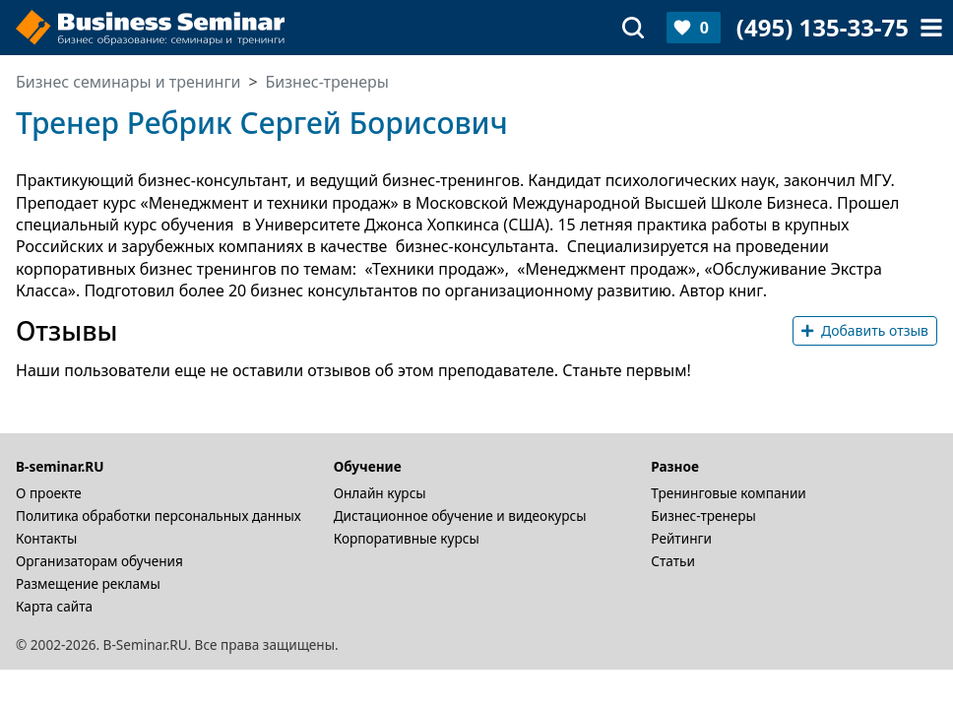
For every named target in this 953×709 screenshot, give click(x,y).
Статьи (673, 560)
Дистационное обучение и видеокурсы (460, 515)
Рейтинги (681, 538)
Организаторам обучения (99, 560)
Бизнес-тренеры (703, 515)
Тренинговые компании (728, 492)
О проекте (49, 492)
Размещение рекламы (88, 583)
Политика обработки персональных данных (158, 515)
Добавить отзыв (864, 330)
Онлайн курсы (380, 492)
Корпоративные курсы (406, 538)
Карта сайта (54, 606)
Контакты (46, 538)
